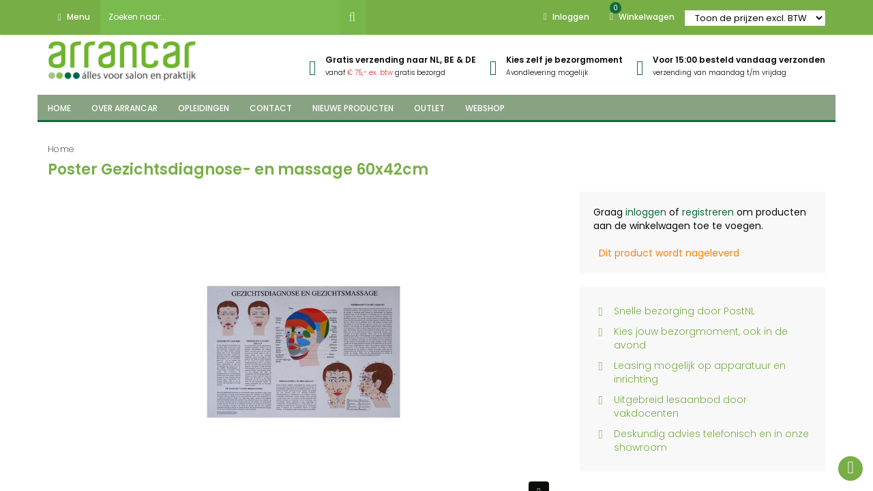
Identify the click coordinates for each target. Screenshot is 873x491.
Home (61, 149)
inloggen (645, 212)
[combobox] (219, 17)
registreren (708, 212)
